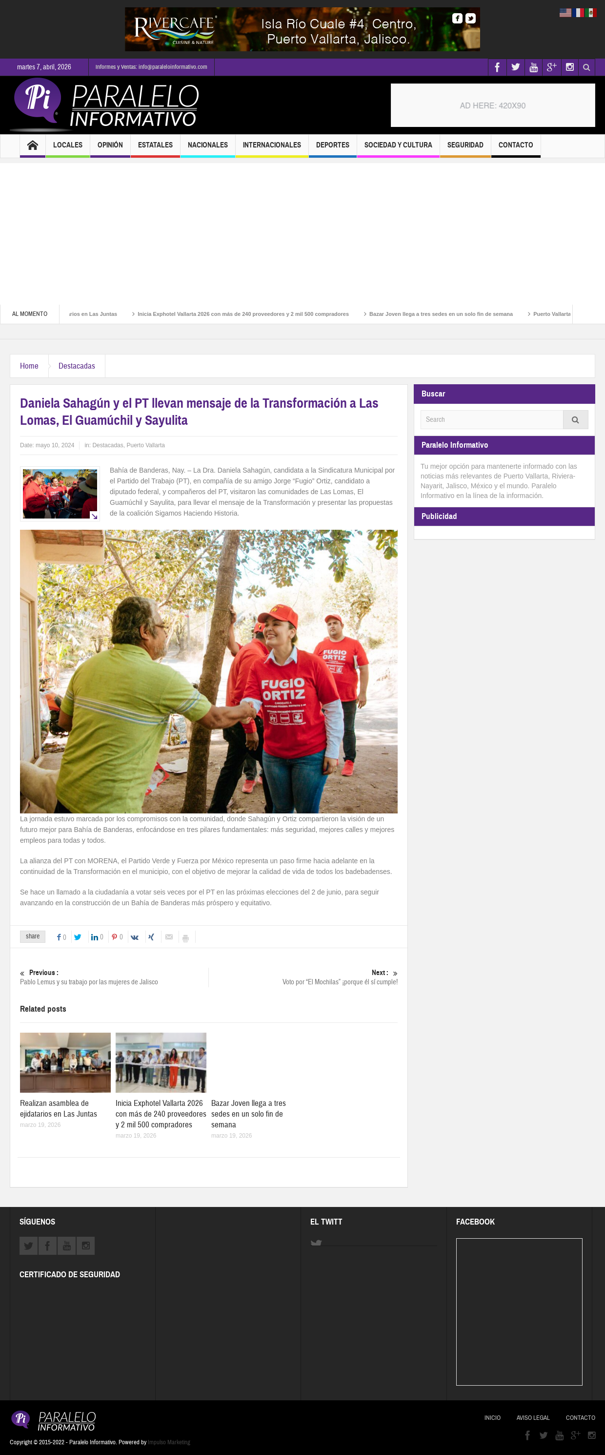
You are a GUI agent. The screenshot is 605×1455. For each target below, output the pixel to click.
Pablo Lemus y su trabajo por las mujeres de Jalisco (114, 977)
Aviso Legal (533, 1418)
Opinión (110, 149)
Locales (68, 149)
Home (29, 366)
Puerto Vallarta (145, 445)
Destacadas (77, 366)
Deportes (333, 149)
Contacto (516, 149)
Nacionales (208, 149)
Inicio (492, 1418)
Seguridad (465, 149)
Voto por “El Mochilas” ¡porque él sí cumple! (303, 977)
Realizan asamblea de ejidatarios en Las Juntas (58, 1108)
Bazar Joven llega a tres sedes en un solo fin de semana (452, 314)
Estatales (155, 149)
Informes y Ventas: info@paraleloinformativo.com (151, 66)
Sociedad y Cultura (398, 149)
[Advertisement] (302, 231)
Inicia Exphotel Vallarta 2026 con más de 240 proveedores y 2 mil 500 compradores (255, 314)
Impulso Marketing (169, 1442)
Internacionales (272, 149)
